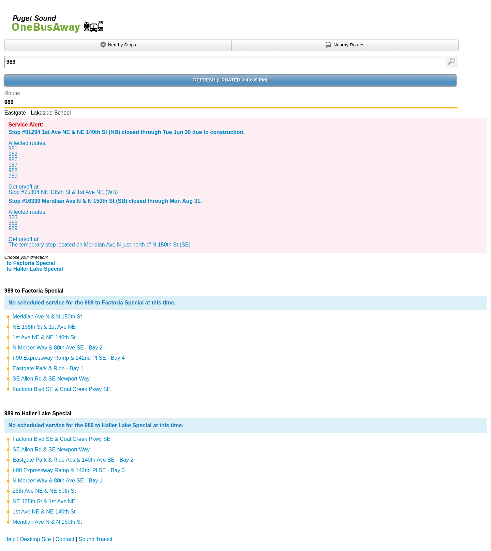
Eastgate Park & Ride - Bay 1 (48, 368)
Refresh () (230, 80)
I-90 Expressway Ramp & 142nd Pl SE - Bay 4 (69, 358)
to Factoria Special (30, 263)
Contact (65, 539)
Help (10, 539)
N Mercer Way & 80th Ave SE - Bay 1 (58, 480)
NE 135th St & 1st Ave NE (44, 327)
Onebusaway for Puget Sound (54, 20)
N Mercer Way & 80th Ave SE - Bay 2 (58, 348)
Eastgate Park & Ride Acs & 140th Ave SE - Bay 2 (73, 460)
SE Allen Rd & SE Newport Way (51, 379)
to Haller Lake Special (34, 269)
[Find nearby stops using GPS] (118, 45)
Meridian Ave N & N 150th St (47, 316)
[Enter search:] (198, 62)
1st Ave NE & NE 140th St (44, 337)
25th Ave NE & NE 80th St (44, 491)
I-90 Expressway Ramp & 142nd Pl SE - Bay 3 (69, 470)
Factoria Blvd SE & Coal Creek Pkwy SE (61, 389)
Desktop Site (35, 539)
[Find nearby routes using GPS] (345, 45)
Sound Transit (96, 539)
